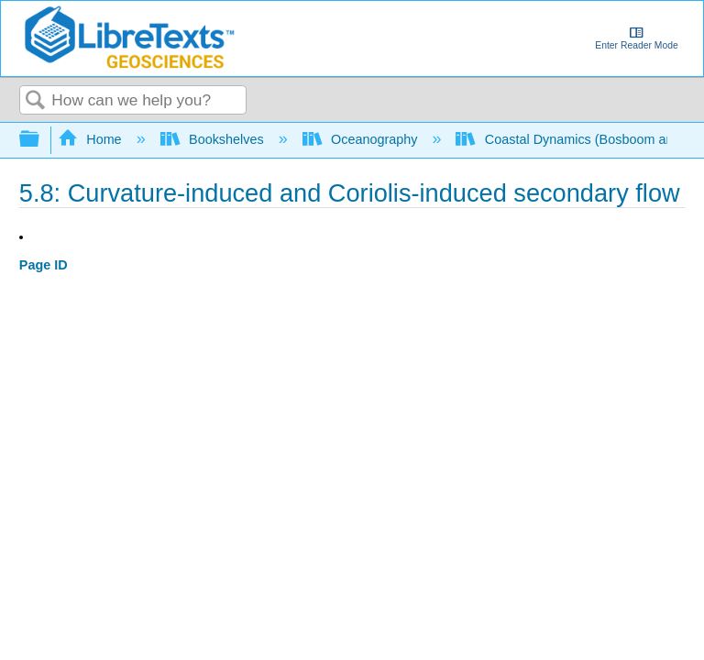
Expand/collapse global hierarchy (41, 139)
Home (92, 139)
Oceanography (362, 139)
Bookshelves (214, 139)
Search (35, 101)
